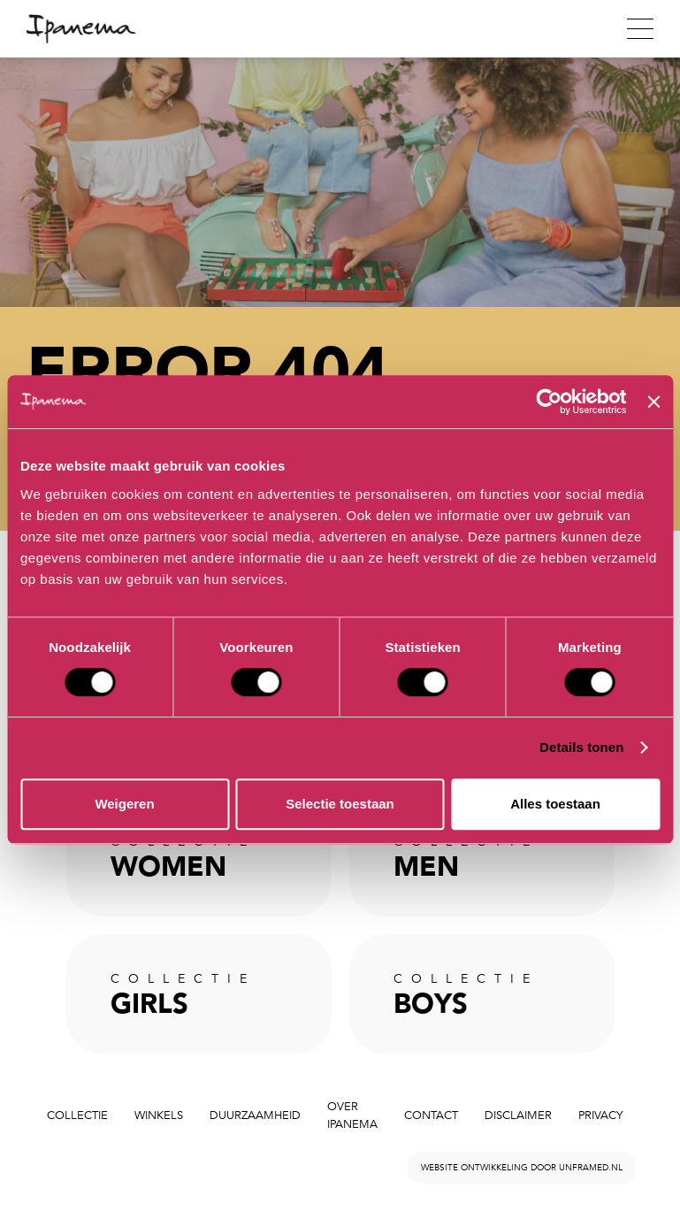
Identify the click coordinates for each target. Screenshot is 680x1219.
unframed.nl (591, 1168)
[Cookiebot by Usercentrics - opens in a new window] (549, 401)
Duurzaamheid (255, 1115)
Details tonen (581, 747)
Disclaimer (518, 1115)
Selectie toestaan (340, 803)
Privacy (600, 1115)
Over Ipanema (352, 1116)
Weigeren (124, 803)
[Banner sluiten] (653, 401)
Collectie (77, 1115)
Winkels (158, 1115)
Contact (431, 1115)
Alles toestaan (555, 803)
